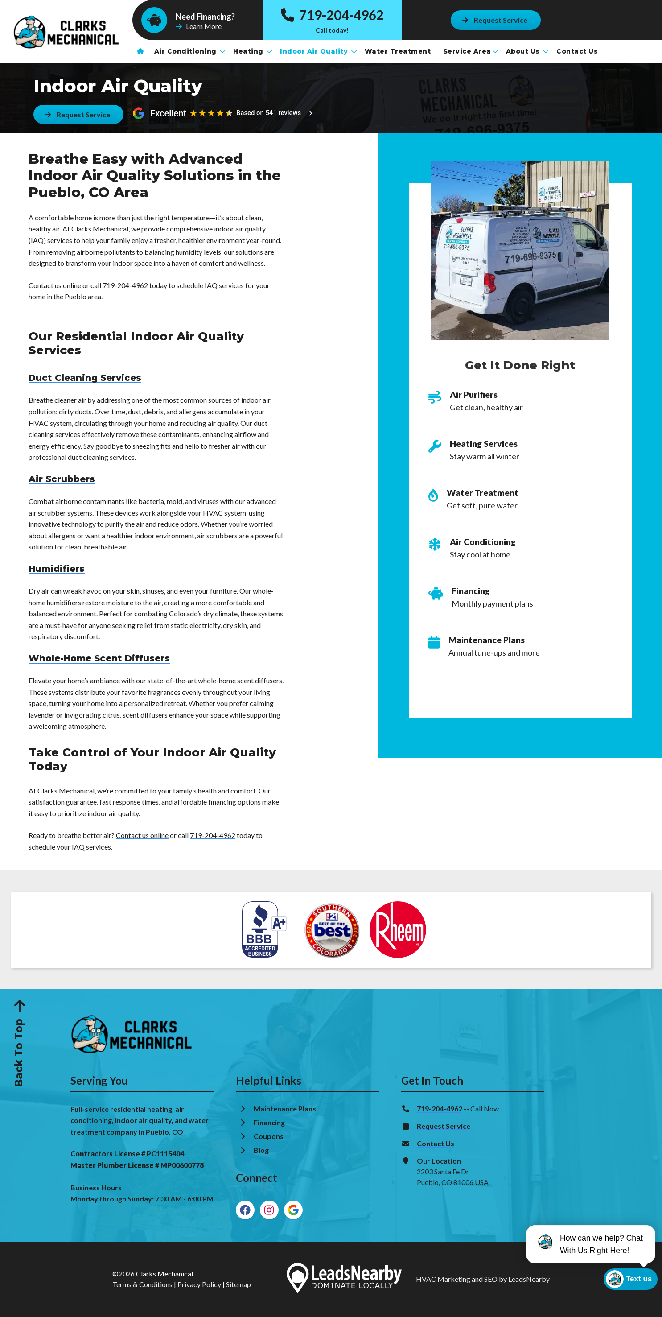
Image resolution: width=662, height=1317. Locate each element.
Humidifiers (57, 568)
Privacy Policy (199, 1284)
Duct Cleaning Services (85, 377)
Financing (270, 1122)
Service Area (470, 51)
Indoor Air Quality (318, 51)
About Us (527, 51)
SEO (491, 1279)
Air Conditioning (190, 51)
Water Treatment (399, 51)
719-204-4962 (332, 15)
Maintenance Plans (285, 1108)
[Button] (495, 19)
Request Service (443, 1126)
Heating (252, 51)
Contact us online (55, 285)
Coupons (269, 1136)
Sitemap (238, 1284)
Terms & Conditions (142, 1284)
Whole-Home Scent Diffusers (99, 658)
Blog (262, 1150)
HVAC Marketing (443, 1279)
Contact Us (578, 51)
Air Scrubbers (62, 479)
